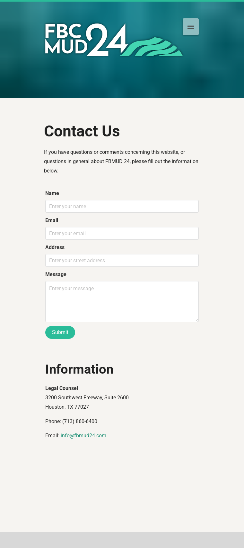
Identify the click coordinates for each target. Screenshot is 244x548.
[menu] (191, 26)
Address (55, 247)
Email (51, 220)
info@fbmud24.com (83, 435)
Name (52, 193)
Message (55, 274)
